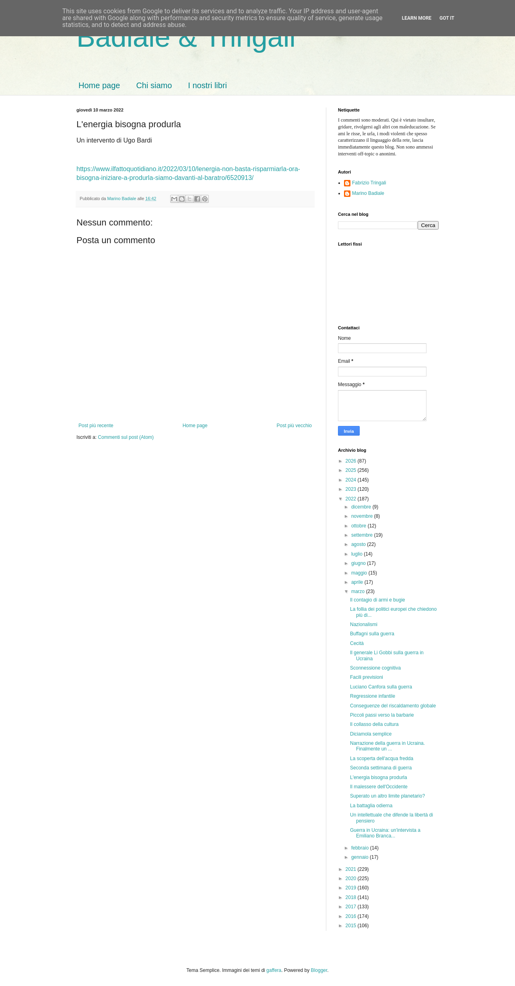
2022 (352, 499)
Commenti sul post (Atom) (126, 437)
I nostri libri (207, 85)
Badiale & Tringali (186, 37)
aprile (358, 582)
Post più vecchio (294, 425)
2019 (352, 888)
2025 (352, 470)
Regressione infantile (372, 696)
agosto (359, 544)
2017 (352, 907)
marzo (358, 591)
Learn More (417, 18)
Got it (446, 18)
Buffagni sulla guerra (372, 634)
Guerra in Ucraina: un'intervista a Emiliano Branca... (385, 833)
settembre (362, 535)
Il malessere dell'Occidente (379, 787)
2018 (352, 897)
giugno (359, 563)
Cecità (357, 643)
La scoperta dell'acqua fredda (381, 758)
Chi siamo (154, 85)
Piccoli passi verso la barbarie (382, 715)
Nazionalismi (363, 624)
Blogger (319, 970)
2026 (352, 461)
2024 (352, 480)
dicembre (362, 507)
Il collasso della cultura (374, 724)
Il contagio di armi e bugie (377, 600)
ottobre (359, 526)
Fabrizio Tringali (369, 183)
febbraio (360, 848)
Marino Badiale (368, 193)
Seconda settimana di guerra (381, 768)
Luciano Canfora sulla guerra (381, 687)
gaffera (273, 970)
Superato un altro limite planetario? (387, 796)
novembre (362, 516)
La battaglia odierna (371, 805)
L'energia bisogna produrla (378, 777)
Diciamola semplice (370, 734)
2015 (352, 925)
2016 (352, 916)
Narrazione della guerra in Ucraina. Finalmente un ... (387, 746)
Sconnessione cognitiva (375, 668)
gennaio (360, 857)
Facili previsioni (366, 677)
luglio (357, 554)
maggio (360, 573)
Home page (99, 85)
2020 (352, 878)
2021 (352, 869)
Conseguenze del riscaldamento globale (393, 706)
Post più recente (95, 425)
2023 (352, 489)
